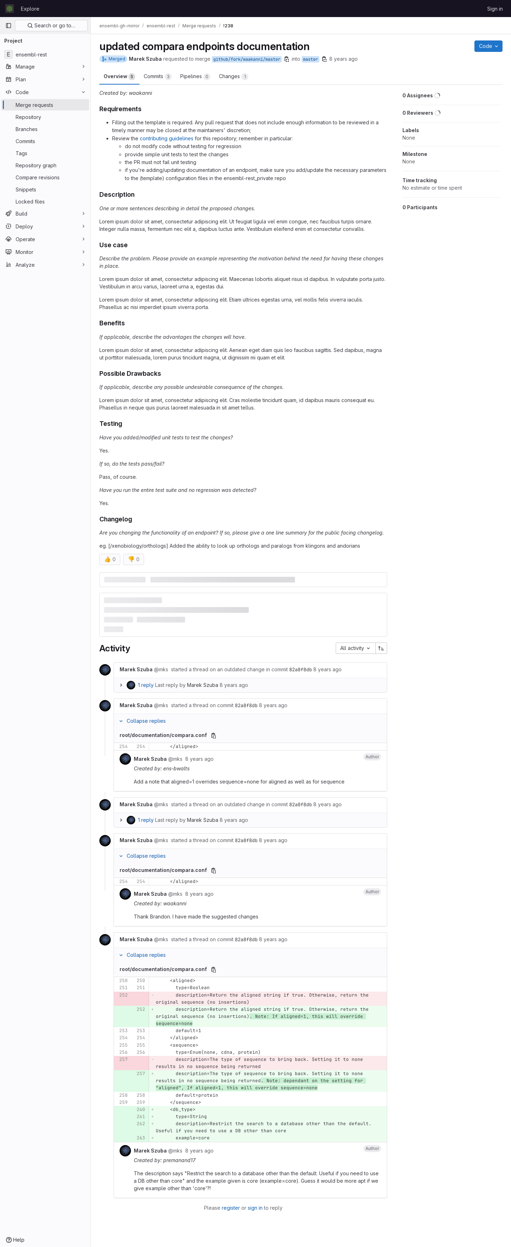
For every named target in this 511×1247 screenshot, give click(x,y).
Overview (119, 76)
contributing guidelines (166, 138)
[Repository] (45, 117)
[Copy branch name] (286, 59)
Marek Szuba (202, 685)
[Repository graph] (45, 165)
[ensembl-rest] (45, 54)
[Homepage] (9, 8)
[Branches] (45, 129)
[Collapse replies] (121, 721)
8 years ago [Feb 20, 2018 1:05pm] (343, 59)
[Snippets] (45, 189)
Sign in (495, 9)
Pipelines (195, 76)
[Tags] (45, 153)
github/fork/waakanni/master (246, 59)
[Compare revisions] (45, 177)
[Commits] (45, 141)
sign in (255, 1208)
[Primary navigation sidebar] (8, 25)
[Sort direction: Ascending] (381, 648)
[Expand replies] (121, 685)
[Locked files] (45, 201)
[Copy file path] (213, 735)
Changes (233, 76)
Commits (158, 76)
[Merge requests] (45, 104)
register (231, 1208)
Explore (30, 9)
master (310, 59)
